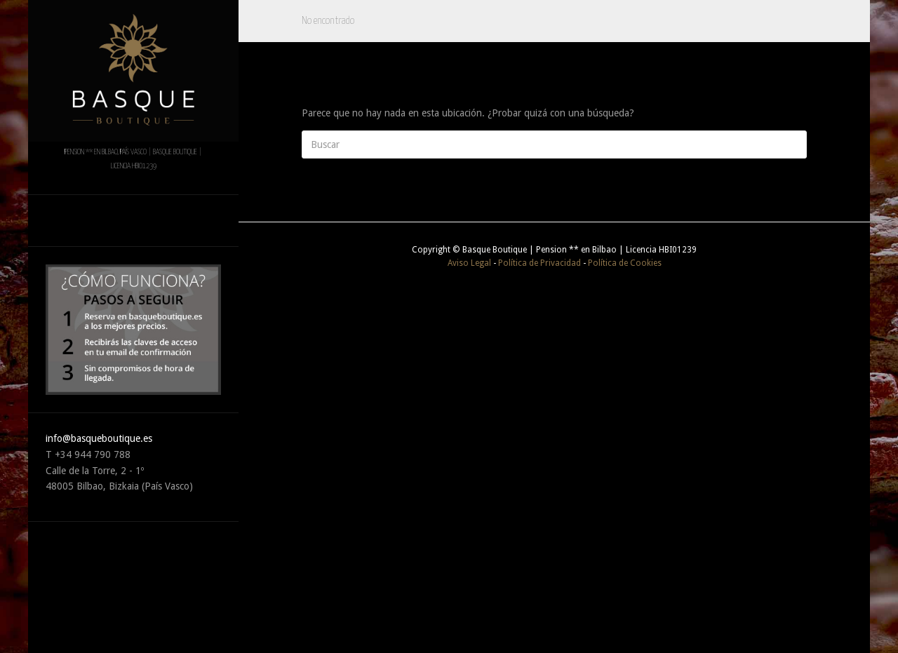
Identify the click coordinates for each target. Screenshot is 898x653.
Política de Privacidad (539, 263)
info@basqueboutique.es (99, 438)
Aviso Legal (469, 263)
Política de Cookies (625, 263)
